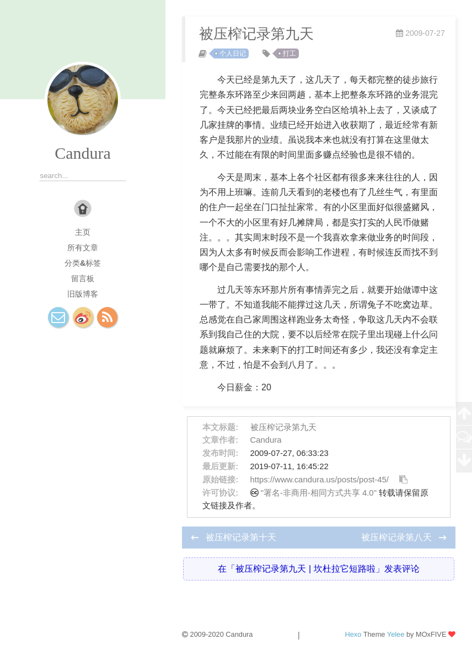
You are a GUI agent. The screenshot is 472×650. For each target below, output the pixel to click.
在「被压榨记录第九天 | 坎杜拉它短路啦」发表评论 (318, 568)
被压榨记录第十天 (241, 537)
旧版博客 (82, 293)
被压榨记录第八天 (397, 537)
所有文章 (82, 247)
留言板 (82, 278)
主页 (82, 232)
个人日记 (232, 53)
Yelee (396, 634)
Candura (83, 153)
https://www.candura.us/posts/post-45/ (319, 479)
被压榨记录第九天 (283, 427)
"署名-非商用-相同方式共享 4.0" (319, 492)
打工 (289, 53)
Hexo (353, 634)
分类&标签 (83, 263)
